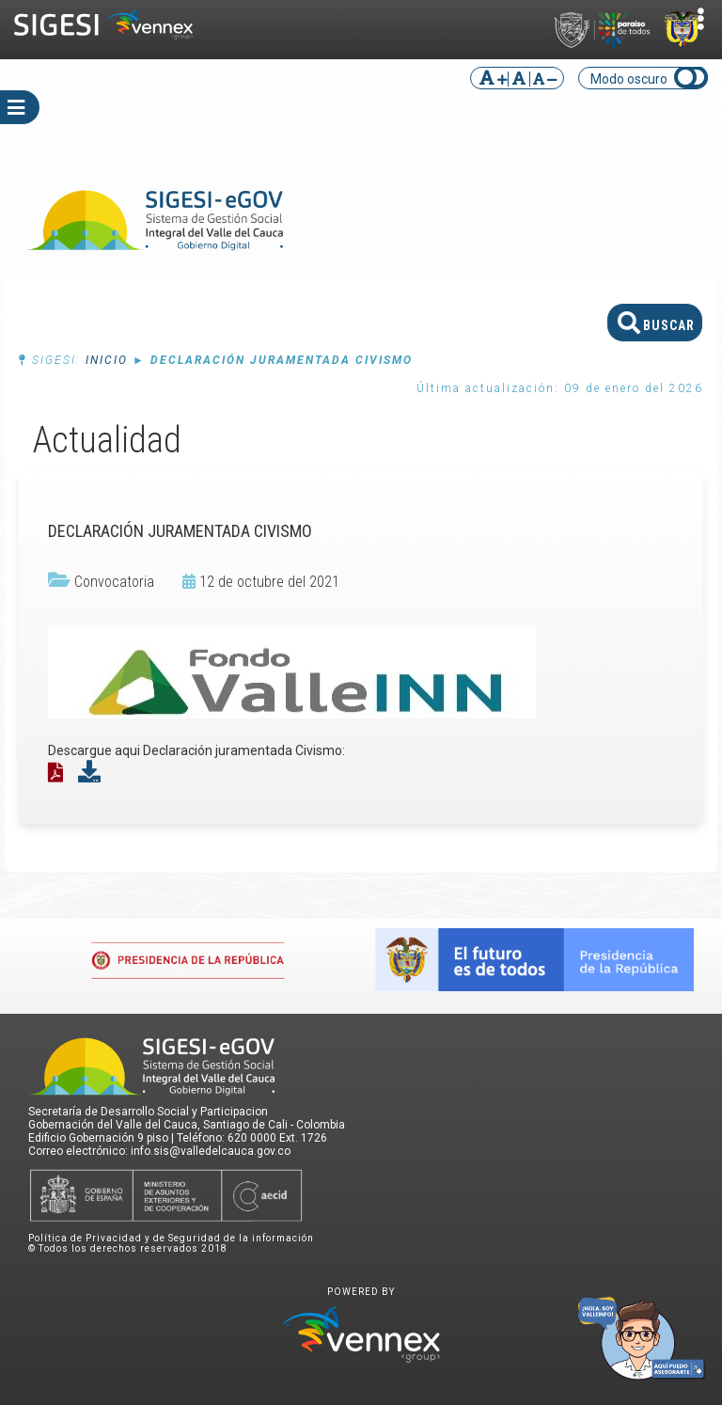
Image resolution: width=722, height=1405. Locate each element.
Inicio (107, 360)
